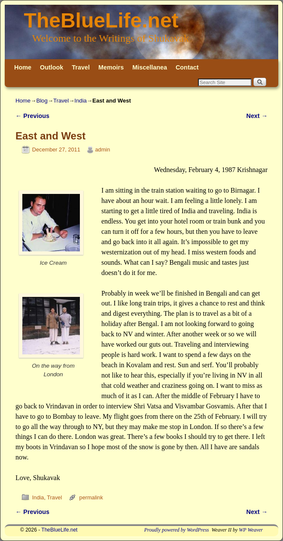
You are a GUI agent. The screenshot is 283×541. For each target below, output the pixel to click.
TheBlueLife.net (101, 20)
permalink (91, 497)
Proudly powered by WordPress (176, 530)
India (80, 100)
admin (102, 149)
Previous (32, 115)
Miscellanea (149, 67)
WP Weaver (251, 530)
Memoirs (111, 67)
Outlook (51, 67)
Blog (41, 100)
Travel (81, 67)
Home (22, 67)
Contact (187, 67)
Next (257, 115)
